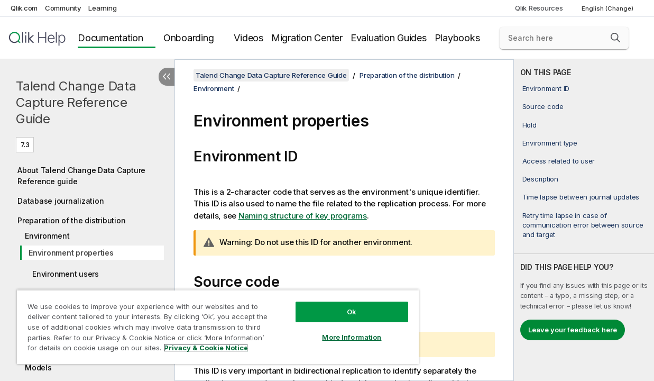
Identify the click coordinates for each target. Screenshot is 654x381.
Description (540, 179)
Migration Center (307, 37)
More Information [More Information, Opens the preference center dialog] (332, 329)
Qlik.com (24, 8)
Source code (543, 106)
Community (63, 8)
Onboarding (188, 37)
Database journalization (60, 200)
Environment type (549, 143)
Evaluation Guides (389, 37)
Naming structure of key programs (302, 216)
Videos (248, 37)
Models (38, 367)
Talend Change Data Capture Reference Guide (76, 102)
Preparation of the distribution (71, 220)
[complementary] (584, 220)
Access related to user (558, 161)
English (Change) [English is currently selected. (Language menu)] (608, 8)
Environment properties (71, 252)
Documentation (110, 37)
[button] (615, 37)
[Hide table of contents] (166, 77)
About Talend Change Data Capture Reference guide (81, 176)
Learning (102, 8)
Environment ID (546, 88)
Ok (332, 304)
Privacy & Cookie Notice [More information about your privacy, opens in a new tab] (89, 350)
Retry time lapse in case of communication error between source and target (583, 225)
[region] (206, 323)
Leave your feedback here (572, 329)
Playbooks (457, 37)
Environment (47, 235)
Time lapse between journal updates (581, 197)
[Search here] (564, 38)
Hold (529, 125)
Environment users (65, 273)
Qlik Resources (539, 8)
